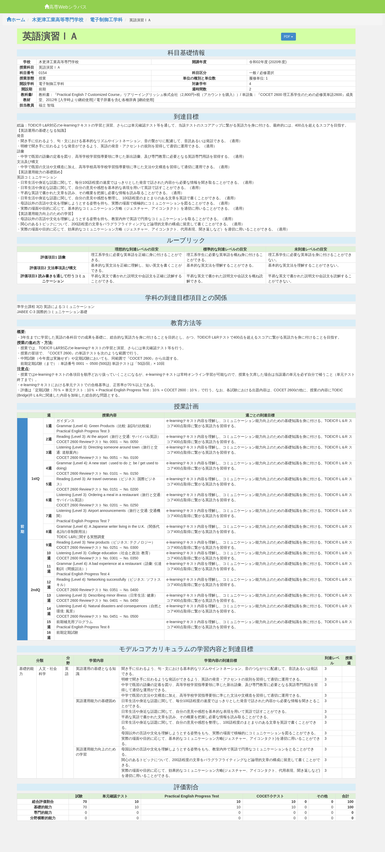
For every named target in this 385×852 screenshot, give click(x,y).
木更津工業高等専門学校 (57, 19)
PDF (288, 36)
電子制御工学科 (106, 19)
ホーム (15, 19)
